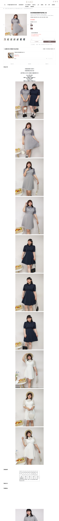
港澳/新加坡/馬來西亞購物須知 (20, 518)
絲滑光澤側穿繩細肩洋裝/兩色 (48, 505)
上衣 (38, 4)
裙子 (46, 4)
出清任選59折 (21, 4)
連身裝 (42, 4)
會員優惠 (29, 517)
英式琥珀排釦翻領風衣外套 (22, 505)
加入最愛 (33, 44)
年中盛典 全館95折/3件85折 (12, 4)
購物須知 (17, 517)
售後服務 (29, 515)
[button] (28, 24)
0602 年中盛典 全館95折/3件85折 (36, 34)
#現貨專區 (27, 6)
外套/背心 (34, 4)
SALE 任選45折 (27, 4)
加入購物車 (36, 41)
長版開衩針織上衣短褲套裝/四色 (10, 506)
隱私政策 (29, 518)
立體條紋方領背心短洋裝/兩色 (36, 505)
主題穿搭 (53, 4)
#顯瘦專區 (32, 6)
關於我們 (17, 515)
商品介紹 (12, 63)
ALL (5, 4)
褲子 (49, 4)
